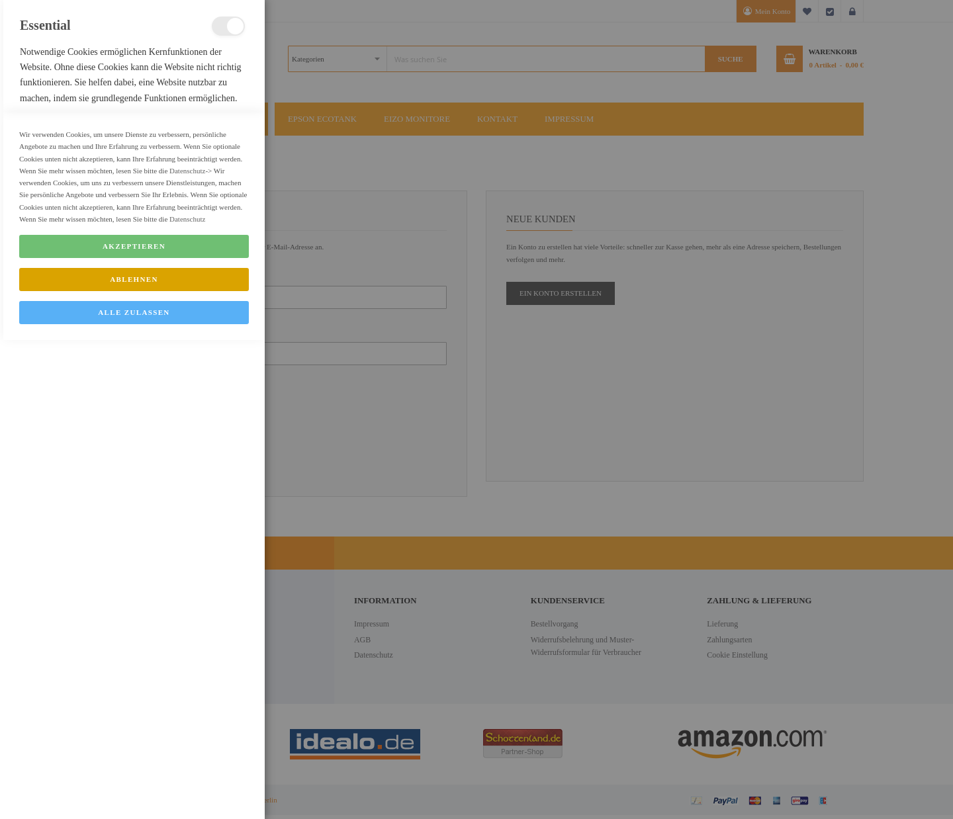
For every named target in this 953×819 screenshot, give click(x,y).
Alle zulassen (133, 791)
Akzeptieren (134, 725)
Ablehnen (134, 758)
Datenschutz (187, 650)
